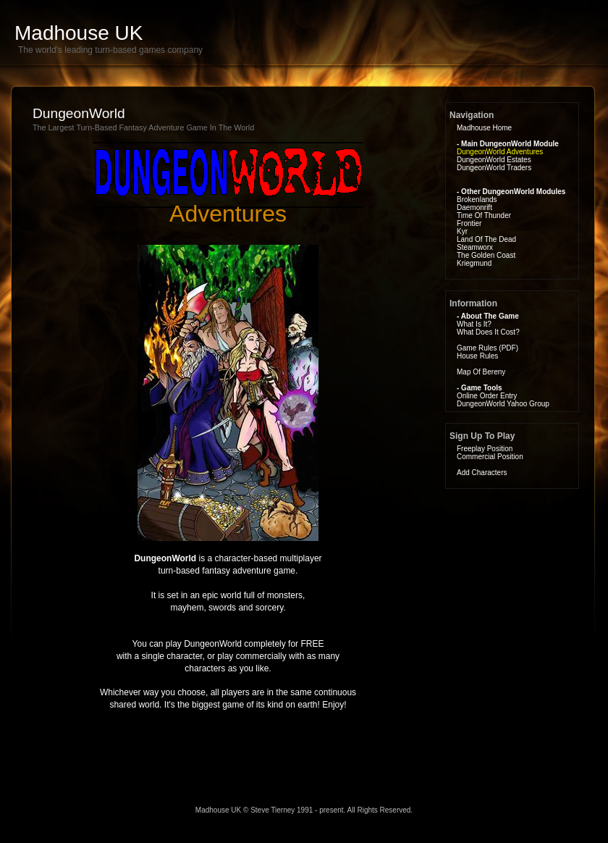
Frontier (469, 223)
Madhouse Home (484, 128)
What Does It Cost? (488, 332)
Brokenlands (477, 200)
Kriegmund (474, 263)
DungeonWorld (79, 113)
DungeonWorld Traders (494, 168)
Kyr (462, 231)
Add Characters (482, 473)
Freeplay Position (484, 449)
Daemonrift (474, 207)
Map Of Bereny (481, 372)
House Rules (477, 356)
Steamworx (475, 247)
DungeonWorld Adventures (500, 152)
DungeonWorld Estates (494, 160)
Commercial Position (490, 457)
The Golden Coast (486, 255)
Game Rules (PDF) (487, 348)
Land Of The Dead (486, 239)
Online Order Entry (487, 396)
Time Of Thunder (484, 215)
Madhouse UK (78, 33)
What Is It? (474, 324)
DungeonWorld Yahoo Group (503, 404)
